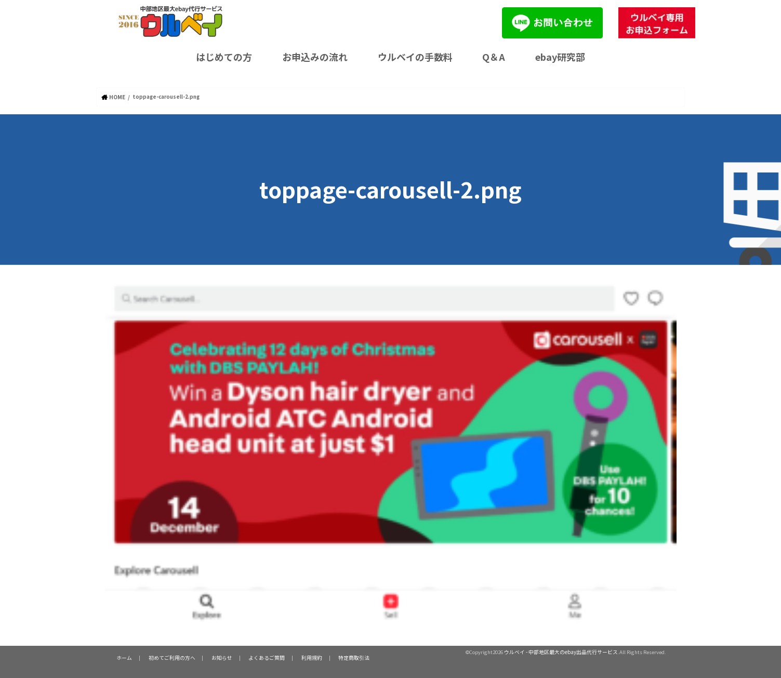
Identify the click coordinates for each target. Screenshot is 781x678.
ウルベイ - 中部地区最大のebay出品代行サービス (561, 651)
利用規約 (298, 657)
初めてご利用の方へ (167, 657)
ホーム (122, 657)
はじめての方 (224, 56)
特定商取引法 (338, 657)
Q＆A (493, 56)
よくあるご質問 (257, 657)
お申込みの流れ (315, 56)
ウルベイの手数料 (415, 56)
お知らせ (214, 657)
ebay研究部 (560, 56)
